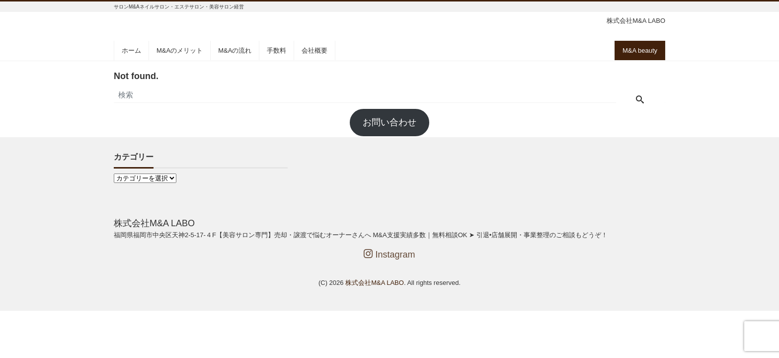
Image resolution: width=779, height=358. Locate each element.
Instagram (389, 254)
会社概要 (314, 50)
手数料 (276, 50)
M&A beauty (640, 50)
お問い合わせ (389, 122)
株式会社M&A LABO (374, 282)
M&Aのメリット (179, 50)
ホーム (131, 50)
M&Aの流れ (234, 50)
